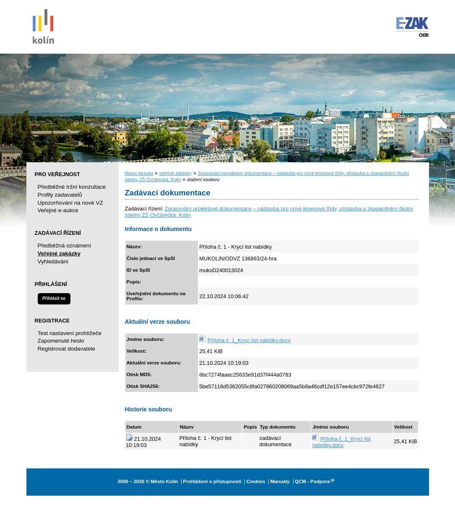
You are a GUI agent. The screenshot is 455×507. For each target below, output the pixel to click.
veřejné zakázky (175, 173)
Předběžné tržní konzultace (72, 187)
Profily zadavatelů (60, 195)
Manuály (280, 481)
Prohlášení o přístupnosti (212, 481)
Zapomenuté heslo (61, 341)
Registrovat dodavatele (66, 349)
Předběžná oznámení (64, 245)
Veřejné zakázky (59, 253)
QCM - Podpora (312, 481)
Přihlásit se (53, 298)
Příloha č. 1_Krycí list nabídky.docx (249, 340)
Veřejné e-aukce (58, 210)
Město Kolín (43, 25)
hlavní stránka (139, 173)
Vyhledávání (53, 261)
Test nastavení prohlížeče (69, 333)
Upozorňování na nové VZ (70, 203)
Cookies (256, 481)
